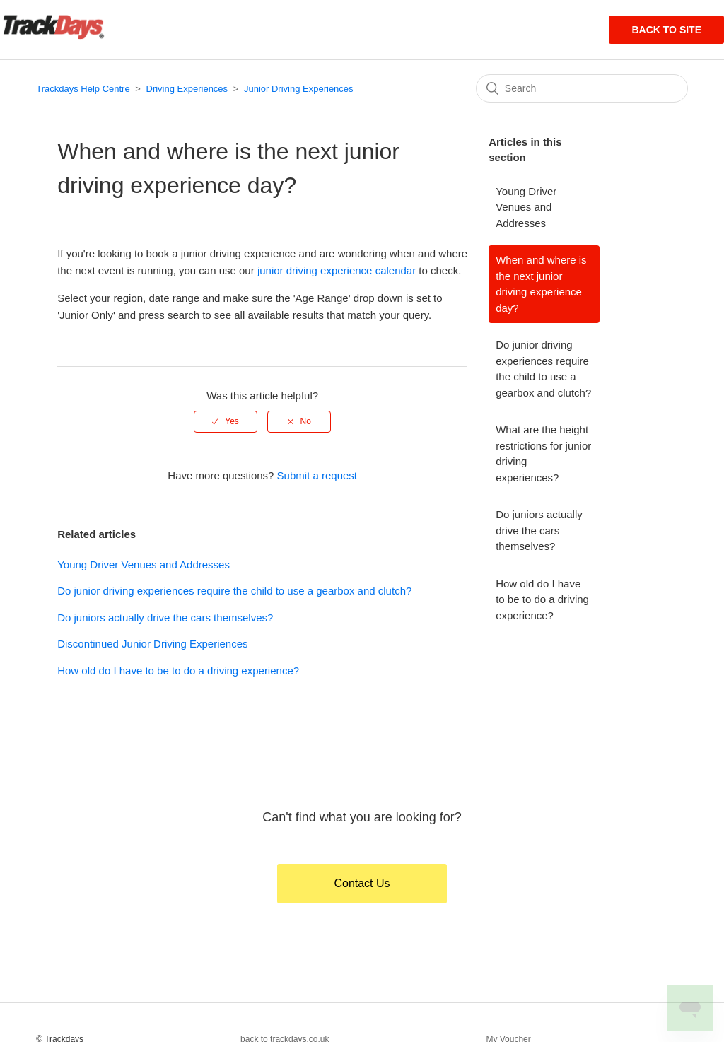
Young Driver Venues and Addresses (143, 564)
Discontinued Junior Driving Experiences (152, 644)
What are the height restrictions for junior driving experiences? (543, 453)
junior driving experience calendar (336, 270)
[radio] (225, 421)
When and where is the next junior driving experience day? (541, 284)
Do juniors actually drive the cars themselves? (165, 617)
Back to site (666, 29)
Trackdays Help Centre (82, 88)
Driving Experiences (187, 88)
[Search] (582, 88)
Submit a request (317, 475)
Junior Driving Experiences (299, 88)
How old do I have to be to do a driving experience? (178, 671)
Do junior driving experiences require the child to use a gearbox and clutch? (234, 591)
